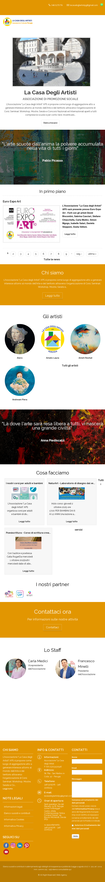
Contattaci (52, 627)
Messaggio (77, 779)
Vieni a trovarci (50, 123)
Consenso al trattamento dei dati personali (85, 801)
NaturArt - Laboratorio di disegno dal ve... (72, 483)
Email (75, 768)
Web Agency (61, 875)
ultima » (92, 254)
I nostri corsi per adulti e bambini (24, 483)
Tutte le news (52, 259)
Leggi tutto (71, 233)
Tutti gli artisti (70, 365)
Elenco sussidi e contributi (17, 813)
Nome (74, 757)
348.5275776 (56, 5)
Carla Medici (38, 661)
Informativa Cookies (14, 819)
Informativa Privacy (14, 826)
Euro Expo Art (12, 201)
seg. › (79, 254)
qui (70, 869)
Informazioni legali (13, 806)
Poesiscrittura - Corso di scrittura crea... (28, 532)
